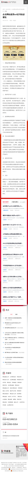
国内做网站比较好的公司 (14, 328)
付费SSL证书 (17, 247)
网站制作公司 (20, 379)
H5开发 (4, 382)
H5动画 (4, 405)
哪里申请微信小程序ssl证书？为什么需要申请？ (13, 215)
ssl (20, 202)
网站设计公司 (13, 393)
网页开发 (5, 385)
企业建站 (5, 228)
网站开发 (19, 399)
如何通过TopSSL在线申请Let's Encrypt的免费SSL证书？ (13, 206)
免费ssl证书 (5, 210)
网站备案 (10, 399)
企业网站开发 (10, 405)
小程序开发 (21, 402)
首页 (4, 9)
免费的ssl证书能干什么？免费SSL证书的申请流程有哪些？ (13, 297)
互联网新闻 (10, 402)
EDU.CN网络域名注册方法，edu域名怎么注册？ (14, 338)
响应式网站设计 (13, 388)
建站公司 (16, 402)
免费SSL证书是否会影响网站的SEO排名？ (13, 287)
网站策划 (5, 402)
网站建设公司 (6, 376)
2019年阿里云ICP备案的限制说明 (12, 348)
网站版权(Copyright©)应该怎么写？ (13, 323)
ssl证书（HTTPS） (12, 396)
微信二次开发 (6, 390)
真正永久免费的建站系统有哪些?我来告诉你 (14, 343)
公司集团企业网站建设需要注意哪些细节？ (13, 234)
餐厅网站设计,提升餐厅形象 (15, 352)
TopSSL (11, 210)
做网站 (14, 399)
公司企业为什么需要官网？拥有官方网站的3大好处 (14, 333)
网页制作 (20, 388)
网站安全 (20, 396)
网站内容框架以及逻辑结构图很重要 (13, 363)
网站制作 (19, 382)
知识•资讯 (8, 9)
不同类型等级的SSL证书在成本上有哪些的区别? (13, 265)
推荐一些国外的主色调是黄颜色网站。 (14, 318)
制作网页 (19, 393)
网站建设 (14, 382)
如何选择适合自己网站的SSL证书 (13, 254)
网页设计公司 (6, 379)
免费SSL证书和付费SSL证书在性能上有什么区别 (13, 276)
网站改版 (5, 396)
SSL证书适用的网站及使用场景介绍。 (13, 243)
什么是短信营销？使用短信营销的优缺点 (14, 358)
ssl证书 (23, 202)
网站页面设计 (6, 393)
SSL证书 (7, 63)
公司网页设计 (13, 376)
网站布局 (19, 376)
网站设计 (9, 382)
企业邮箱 (5, 399)
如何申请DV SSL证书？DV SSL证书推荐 (13, 225)
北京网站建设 (11, 385)
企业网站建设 (13, 379)
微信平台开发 (13, 390)
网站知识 (17, 385)
